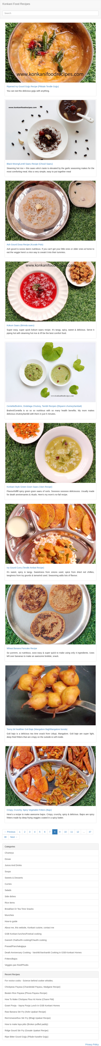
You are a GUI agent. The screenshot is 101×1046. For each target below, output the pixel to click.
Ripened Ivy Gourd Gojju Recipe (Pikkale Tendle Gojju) (33, 86)
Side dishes (10, 896)
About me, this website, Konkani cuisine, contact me (29, 927)
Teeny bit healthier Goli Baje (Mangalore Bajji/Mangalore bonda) (37, 729)
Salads (8, 890)
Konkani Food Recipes (16, 3)
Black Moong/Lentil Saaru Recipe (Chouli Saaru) (30, 164)
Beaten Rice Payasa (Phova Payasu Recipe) (26, 993)
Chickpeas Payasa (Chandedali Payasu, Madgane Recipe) (32, 987)
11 (71, 832)
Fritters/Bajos (11, 959)
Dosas (8, 859)
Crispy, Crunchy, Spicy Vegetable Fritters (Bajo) (29, 810)
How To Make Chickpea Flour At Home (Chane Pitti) (29, 999)
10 (65, 832)
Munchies (9, 915)
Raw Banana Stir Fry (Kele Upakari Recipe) (25, 1012)
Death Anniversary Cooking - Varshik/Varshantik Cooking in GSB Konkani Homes (43, 952)
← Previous (9, 832)
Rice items (10, 902)
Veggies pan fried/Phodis (16, 965)
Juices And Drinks (13, 865)
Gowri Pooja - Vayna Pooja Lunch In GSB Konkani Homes (32, 1005)
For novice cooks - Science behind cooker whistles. (29, 980)
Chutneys (9, 853)
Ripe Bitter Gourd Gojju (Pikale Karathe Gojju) (26, 1037)
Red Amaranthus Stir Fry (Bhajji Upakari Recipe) (28, 1018)
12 (78, 832)
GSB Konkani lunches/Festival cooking (23, 934)
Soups (8, 871)
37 (90, 832)
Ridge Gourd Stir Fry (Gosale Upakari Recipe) (26, 1030)
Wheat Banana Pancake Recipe (22, 648)
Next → (14, 837)
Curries (8, 884)
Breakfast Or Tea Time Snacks (19, 909)
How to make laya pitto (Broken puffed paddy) (26, 1024)
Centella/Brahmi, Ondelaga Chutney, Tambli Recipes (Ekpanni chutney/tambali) (44, 406)
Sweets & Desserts (14, 878)
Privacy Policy (92, 1044)
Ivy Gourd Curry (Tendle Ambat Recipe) (25, 567)
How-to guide (11, 921)
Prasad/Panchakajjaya (15, 946)
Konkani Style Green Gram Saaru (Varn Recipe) (29, 487)
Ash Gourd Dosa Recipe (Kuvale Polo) (25, 244)
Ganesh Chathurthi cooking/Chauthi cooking (26, 940)
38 (5, 837)
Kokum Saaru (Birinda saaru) (20, 325)
